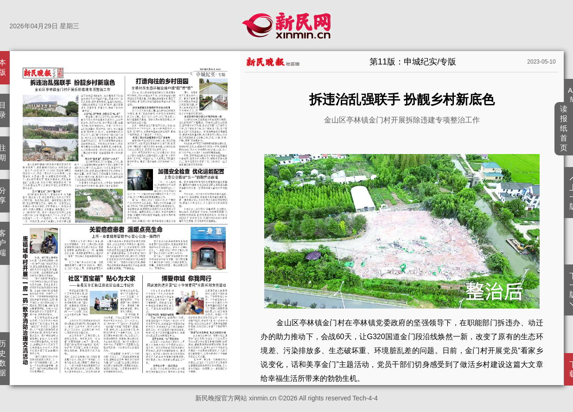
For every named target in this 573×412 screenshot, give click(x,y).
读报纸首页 (564, 128)
